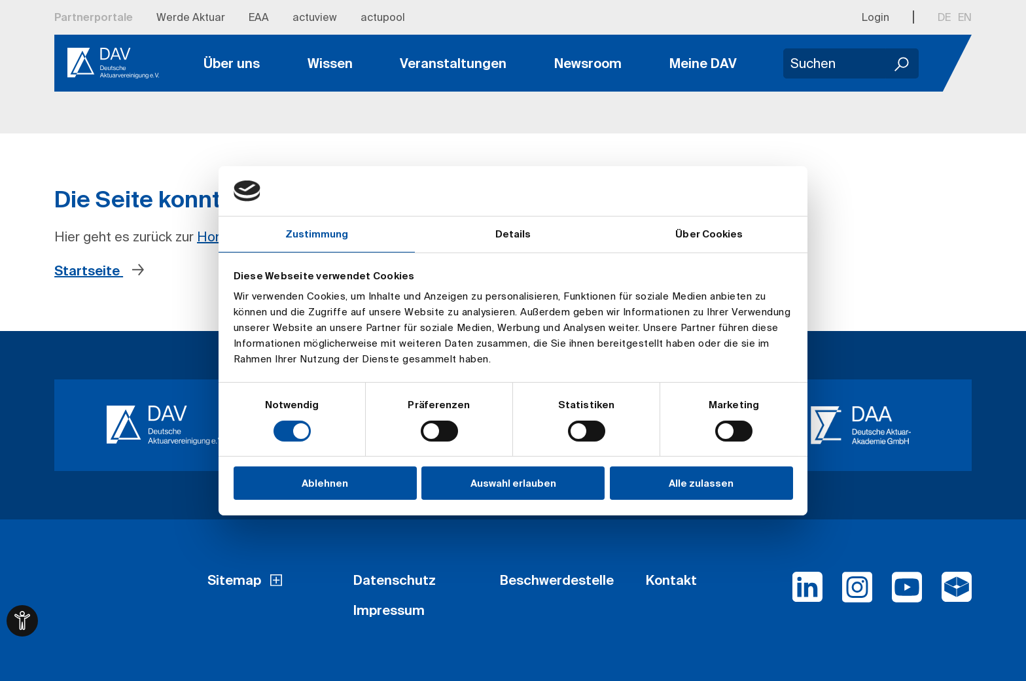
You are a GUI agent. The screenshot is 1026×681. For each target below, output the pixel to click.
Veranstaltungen (453, 63)
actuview (314, 17)
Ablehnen (325, 483)
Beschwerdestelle (557, 579)
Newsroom (588, 63)
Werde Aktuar (190, 17)
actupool (383, 17)
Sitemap (234, 579)
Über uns (231, 63)
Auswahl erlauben (513, 483)
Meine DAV (703, 63)
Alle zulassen (701, 483)
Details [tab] (513, 233)
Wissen (330, 63)
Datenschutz (394, 579)
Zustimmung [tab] (317, 233)
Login (875, 17)
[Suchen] (902, 63)
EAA (259, 17)
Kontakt (671, 579)
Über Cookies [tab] (709, 233)
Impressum (389, 610)
